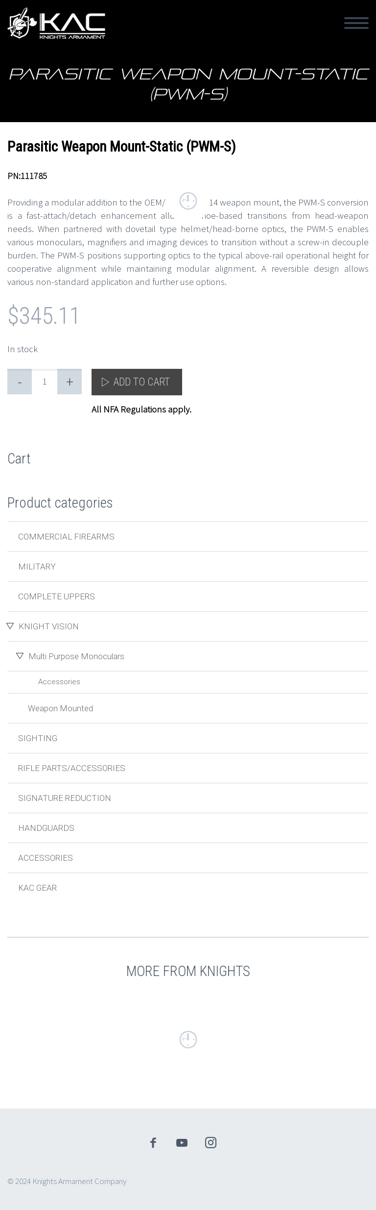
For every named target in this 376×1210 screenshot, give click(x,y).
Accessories (59, 681)
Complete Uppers (56, 596)
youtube (182, 1143)
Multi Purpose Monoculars (76, 656)
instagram (211, 1143)
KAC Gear (37, 888)
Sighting (37, 738)
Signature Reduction (64, 798)
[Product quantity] (44, 381)
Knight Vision (49, 626)
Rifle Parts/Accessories (71, 768)
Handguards (46, 828)
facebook (153, 1143)
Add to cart (141, 382)
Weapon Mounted (60, 708)
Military (37, 566)
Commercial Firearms (66, 536)
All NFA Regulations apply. (141, 409)
